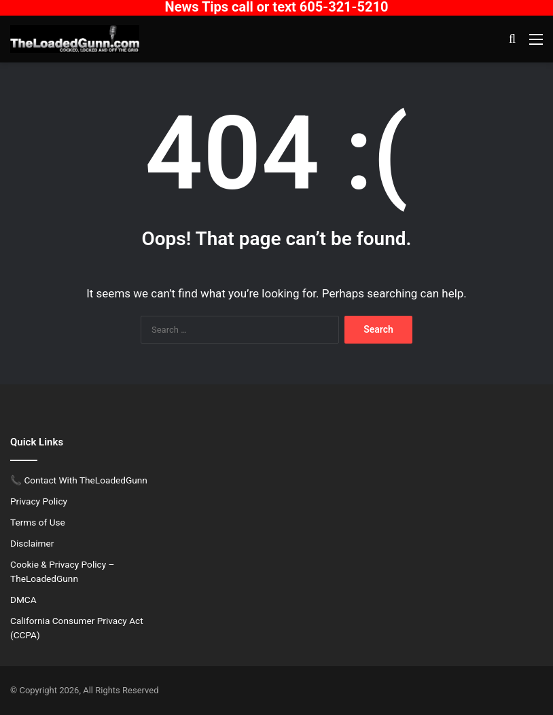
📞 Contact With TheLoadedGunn (78, 480)
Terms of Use (37, 522)
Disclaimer (32, 543)
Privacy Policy (38, 501)
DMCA (23, 599)
